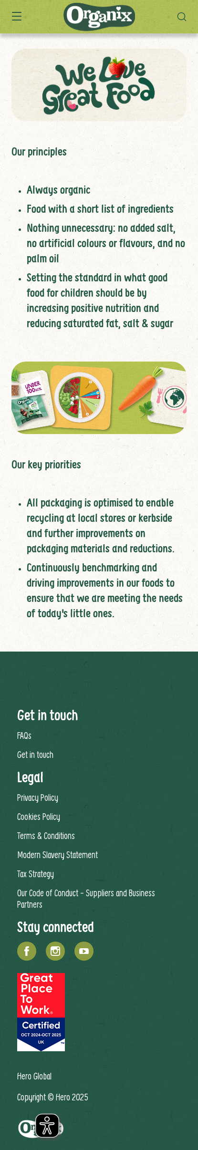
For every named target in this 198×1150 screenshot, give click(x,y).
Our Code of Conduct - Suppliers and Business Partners (86, 898)
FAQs (24, 735)
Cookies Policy (38, 816)
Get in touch (35, 754)
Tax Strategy (35, 874)
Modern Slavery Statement (57, 854)
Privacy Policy (37, 797)
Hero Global (34, 1076)
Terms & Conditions (46, 835)
